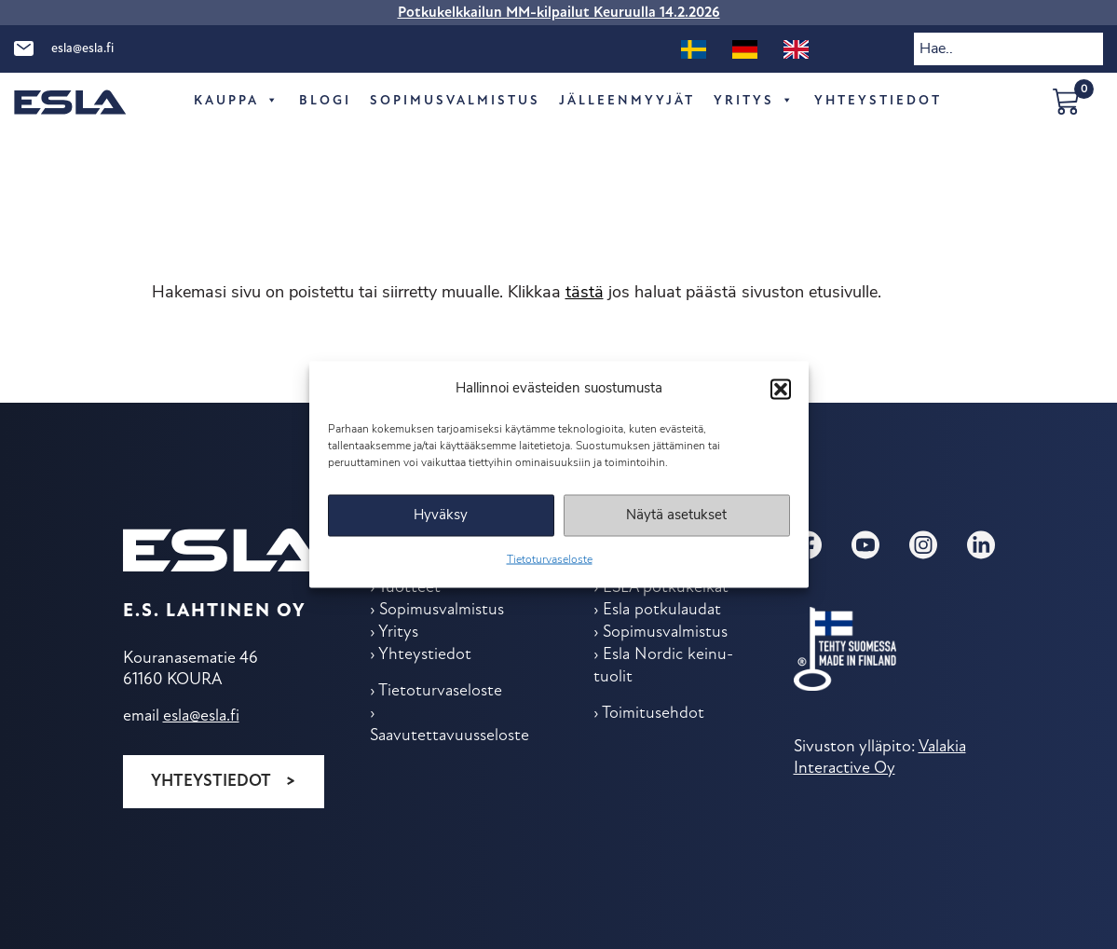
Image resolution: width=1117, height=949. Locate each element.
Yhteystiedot (211, 782)
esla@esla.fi (82, 49)
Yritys (755, 101)
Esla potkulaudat (662, 610)
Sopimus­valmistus (455, 101)
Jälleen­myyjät (627, 101)
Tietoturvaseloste (550, 560)
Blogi (325, 101)
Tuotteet (409, 588)
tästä (584, 293)
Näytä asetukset (676, 515)
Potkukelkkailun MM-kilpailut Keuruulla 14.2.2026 (559, 13)
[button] (780, 388)
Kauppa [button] (237, 101)
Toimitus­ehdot (653, 713)
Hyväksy (441, 515)
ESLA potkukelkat (666, 588)
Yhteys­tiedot (878, 101)
